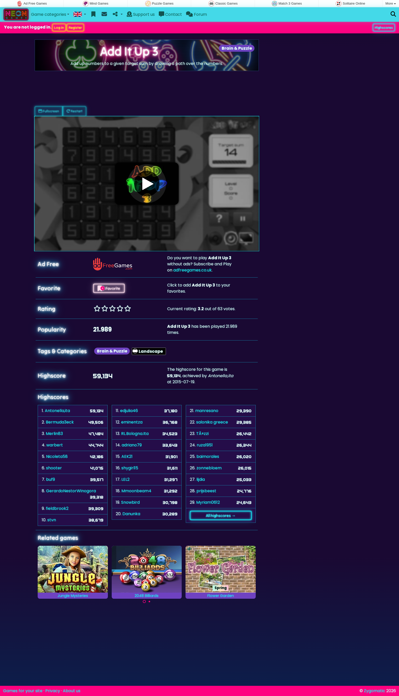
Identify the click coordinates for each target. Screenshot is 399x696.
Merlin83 (54, 433)
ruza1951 (205, 445)
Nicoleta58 (57, 456)
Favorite (109, 288)
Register (75, 27)
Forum (196, 14)
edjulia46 (129, 411)
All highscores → (221, 515)
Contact (170, 14)
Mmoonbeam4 (136, 491)
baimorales (207, 456)
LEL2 (125, 479)
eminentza (131, 422)
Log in (59, 27)
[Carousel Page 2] (149, 601)
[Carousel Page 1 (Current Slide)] (144, 601)
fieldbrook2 (57, 508)
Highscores (384, 27)
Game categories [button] (48, 14)
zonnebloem (209, 468)
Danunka (131, 514)
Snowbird (130, 502)
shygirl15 (129, 468)
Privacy (52, 691)
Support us (141, 14)
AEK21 (127, 456)
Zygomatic (374, 691)
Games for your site (22, 691)
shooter (54, 468)
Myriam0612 (208, 502)
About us (71, 691)
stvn (51, 520)
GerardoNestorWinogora (71, 491)
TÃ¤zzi (202, 433)
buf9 (50, 479)
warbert (54, 445)
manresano (206, 411)
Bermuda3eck (60, 422)
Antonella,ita (57, 411)
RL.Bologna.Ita (135, 433)
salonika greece (212, 422)
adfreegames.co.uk (192, 270)
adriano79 (132, 445)
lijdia (200, 479)
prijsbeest (206, 491)
